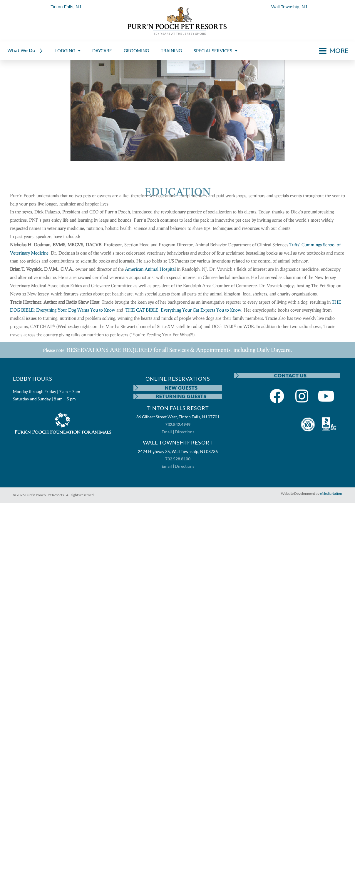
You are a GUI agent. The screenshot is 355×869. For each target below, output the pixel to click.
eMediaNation (331, 494)
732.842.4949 (177, 424)
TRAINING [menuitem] (171, 50)
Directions (184, 432)
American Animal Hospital (150, 269)
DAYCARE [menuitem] (102, 50)
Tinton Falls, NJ (66, 6)
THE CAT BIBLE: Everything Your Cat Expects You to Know (183, 309)
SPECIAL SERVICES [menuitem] (215, 50)
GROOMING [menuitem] (136, 50)
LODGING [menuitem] (68, 50)
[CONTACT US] (237, 376)
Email (167, 432)
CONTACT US (290, 375)
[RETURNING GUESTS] (136, 397)
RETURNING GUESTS (181, 396)
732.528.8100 (177, 459)
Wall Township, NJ (289, 6)
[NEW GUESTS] (136, 388)
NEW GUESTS (181, 387)
